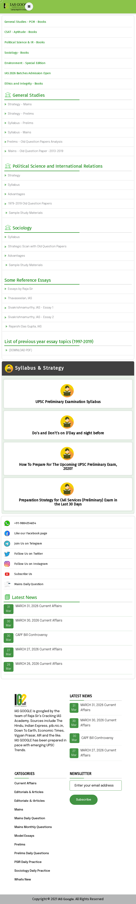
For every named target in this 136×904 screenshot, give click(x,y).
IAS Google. (66, 899)
